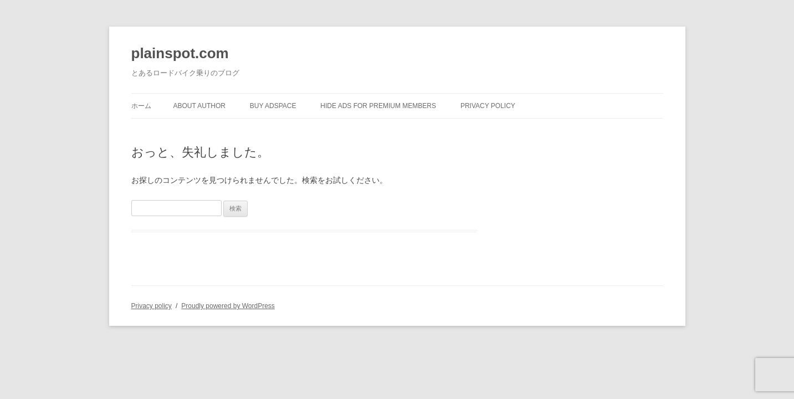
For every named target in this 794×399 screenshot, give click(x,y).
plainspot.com (180, 53)
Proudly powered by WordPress (228, 306)
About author (199, 106)
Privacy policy (487, 106)
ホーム (141, 106)
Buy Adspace (273, 106)
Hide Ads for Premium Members (378, 106)
